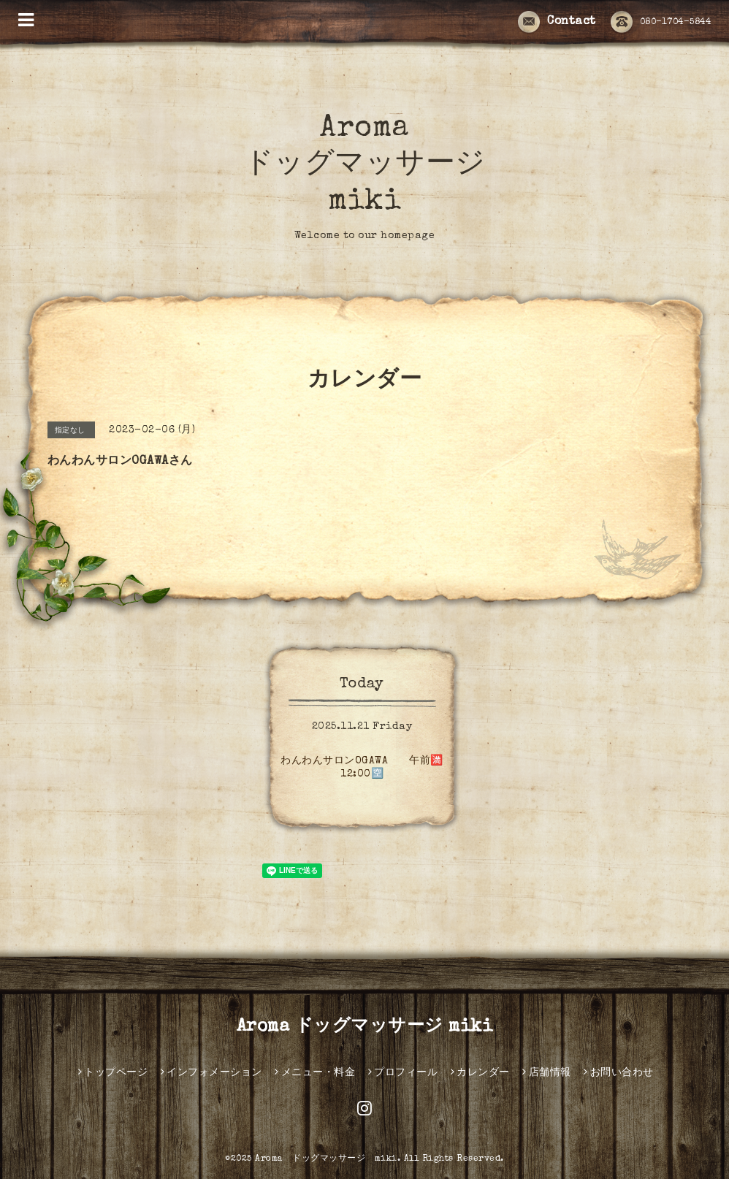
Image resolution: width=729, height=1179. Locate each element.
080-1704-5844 (661, 22)
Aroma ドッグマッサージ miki (365, 166)
